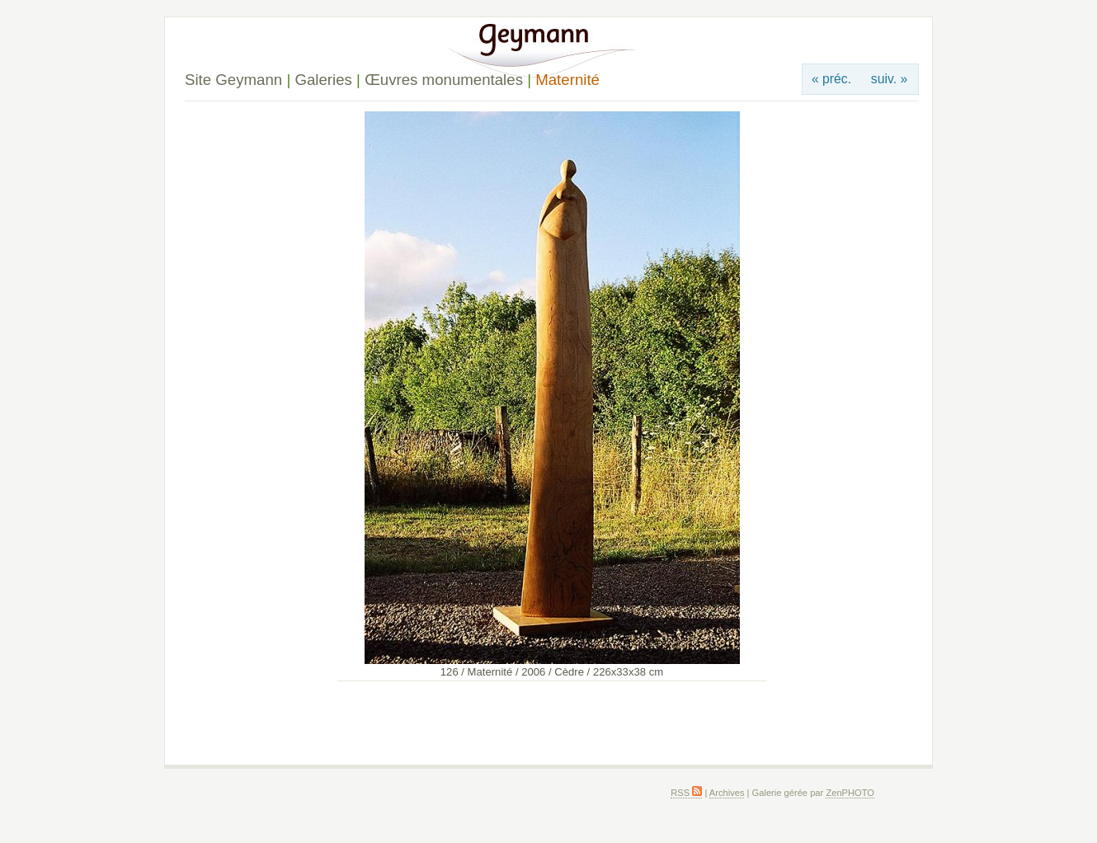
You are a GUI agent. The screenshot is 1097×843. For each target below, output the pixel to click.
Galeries (322, 79)
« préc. (831, 79)
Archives (727, 793)
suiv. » (889, 79)
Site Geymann (233, 79)
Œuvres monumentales (444, 79)
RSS (686, 793)
